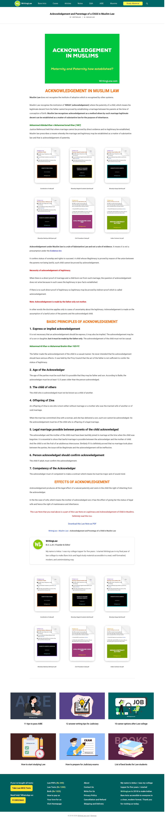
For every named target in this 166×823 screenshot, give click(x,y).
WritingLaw (52, 531)
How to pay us (53, 797)
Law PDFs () (55, 784)
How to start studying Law (33, 766)
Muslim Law (90, 17)
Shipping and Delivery (94, 805)
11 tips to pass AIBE (33, 725)
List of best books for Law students (131, 766)
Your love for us (54, 801)
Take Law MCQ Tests (21, 789)
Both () (54, 793)
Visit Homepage (54, 805)
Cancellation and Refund (95, 801)
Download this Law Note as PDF (82, 524)
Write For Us (89, 793)
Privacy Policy (90, 797)
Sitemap (93, 817)
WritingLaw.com (83, 817)
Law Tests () (56, 789)
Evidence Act (56, 251)
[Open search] (146, 3)
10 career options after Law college (131, 725)
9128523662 (18, 802)
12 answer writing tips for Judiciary (82, 725)
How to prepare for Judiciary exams (82, 766)
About (86, 784)
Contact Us (89, 789)
